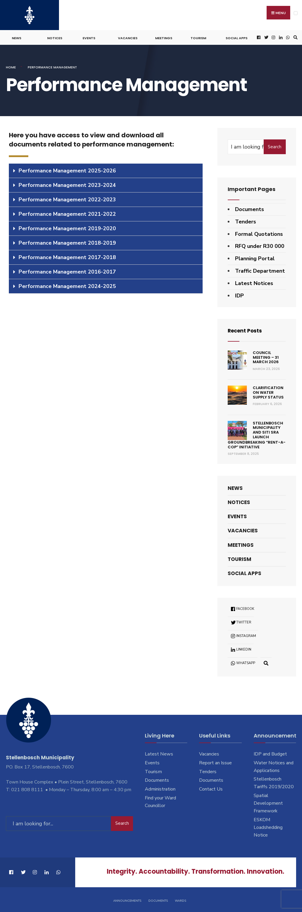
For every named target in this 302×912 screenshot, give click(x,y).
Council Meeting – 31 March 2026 (266, 356)
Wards (180, 900)
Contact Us (211, 788)
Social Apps (236, 37)
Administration (160, 788)
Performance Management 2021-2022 (67, 212)
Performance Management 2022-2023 (67, 198)
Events (89, 37)
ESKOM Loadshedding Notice (268, 826)
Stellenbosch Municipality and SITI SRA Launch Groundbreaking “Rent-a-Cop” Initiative (256, 434)
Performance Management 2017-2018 (67, 256)
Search (274, 146)
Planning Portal (255, 257)
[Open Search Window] (294, 37)
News (16, 37)
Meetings (163, 37)
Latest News (159, 753)
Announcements (127, 900)
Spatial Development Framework (268, 802)
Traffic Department (260, 270)
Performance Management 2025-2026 (67, 169)
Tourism (198, 37)
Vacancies (127, 37)
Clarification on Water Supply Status (268, 391)
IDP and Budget (270, 753)
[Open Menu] (296, 13)
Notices (54, 37)
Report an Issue (215, 761)
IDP (239, 294)
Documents (249, 208)
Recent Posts (246, 329)
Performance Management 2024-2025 (67, 285)
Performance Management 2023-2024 (67, 183)
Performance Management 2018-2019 (67, 241)
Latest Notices (254, 282)
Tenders (245, 220)
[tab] (106, 169)
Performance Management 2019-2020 (67, 227)
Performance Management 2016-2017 (67, 270)
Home (11, 66)
